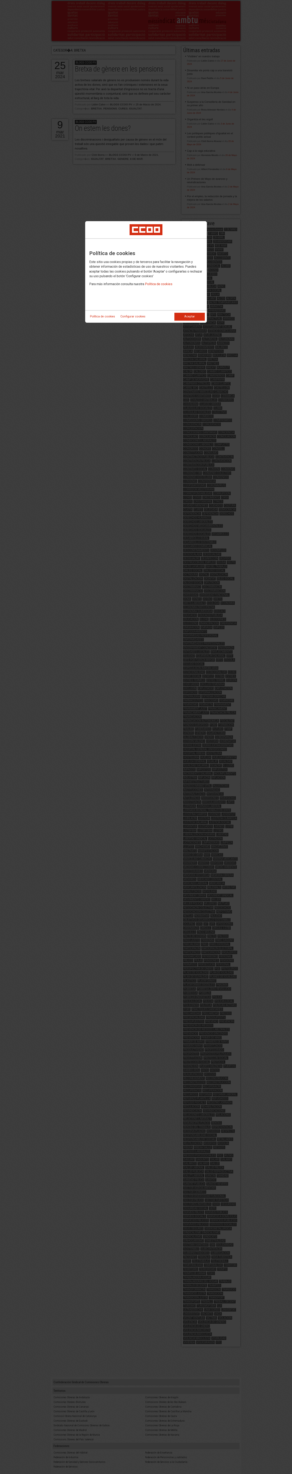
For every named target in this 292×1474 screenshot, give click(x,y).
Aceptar (189, 316)
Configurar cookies (132, 316)
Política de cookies (158, 284)
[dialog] (146, 272)
